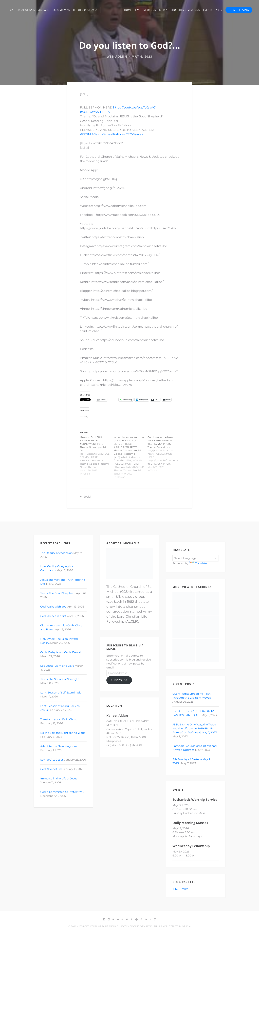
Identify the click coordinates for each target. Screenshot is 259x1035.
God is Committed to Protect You (62, 792)
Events (208, 9)
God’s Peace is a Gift (53, 616)
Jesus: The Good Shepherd (57, 593)
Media (163, 9)
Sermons (150, 9)
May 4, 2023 (142, 56)
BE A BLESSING (239, 10)
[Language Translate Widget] (195, 558)
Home (128, 9)
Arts (219, 9)
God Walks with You (53, 606)
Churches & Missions (185, 9)
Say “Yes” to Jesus (52, 759)
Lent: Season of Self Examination (61, 692)
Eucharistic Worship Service (194, 799)
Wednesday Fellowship (191, 846)
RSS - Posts (180, 888)
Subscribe (119, 680)
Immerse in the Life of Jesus (58, 778)
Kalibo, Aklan (117, 715)
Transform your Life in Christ (58, 719)
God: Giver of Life (51, 769)
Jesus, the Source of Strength (59, 679)
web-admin (117, 56)
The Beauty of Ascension (56, 553)
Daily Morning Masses (190, 823)
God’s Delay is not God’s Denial (60, 652)
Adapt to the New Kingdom (58, 746)
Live (137, 9)
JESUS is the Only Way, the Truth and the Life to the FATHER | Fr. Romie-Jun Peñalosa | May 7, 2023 (194, 728)
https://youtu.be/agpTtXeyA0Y (135, 107)
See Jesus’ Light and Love (57, 665)
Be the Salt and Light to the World (63, 732)
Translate (198, 563)
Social (87, 496)
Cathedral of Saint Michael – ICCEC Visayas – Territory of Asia (53, 9)
